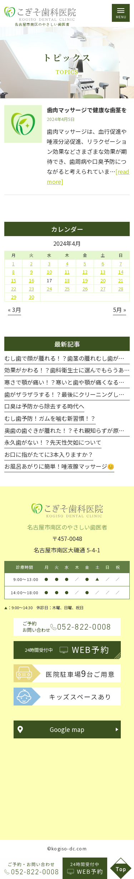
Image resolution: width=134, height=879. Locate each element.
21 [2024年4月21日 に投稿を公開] (120, 280)
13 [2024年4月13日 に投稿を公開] (102, 272)
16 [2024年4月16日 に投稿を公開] (31, 280)
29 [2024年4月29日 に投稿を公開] (13, 297)
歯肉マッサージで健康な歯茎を (87, 110)
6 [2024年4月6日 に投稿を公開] (102, 263)
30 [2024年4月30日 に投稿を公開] (31, 297)
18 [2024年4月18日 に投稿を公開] (67, 280)
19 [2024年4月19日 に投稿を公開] (85, 280)
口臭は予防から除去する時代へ (44, 406)
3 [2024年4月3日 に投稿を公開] (49, 263)
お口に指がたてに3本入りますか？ (48, 454)
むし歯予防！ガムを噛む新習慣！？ (50, 418)
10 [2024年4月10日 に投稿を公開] (49, 272)
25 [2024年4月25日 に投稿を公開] (67, 288)
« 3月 (14, 309)
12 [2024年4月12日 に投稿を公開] (85, 272)
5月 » (119, 309)
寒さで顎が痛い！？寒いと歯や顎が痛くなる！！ (67, 382)
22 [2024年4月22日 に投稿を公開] (13, 288)
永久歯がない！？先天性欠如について (52, 442)
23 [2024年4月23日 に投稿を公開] (31, 288)
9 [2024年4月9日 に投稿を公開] (31, 272)
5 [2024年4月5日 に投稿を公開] (85, 263)
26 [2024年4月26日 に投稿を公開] (85, 288)
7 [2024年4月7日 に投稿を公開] (120, 263)
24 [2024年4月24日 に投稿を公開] (49, 288)
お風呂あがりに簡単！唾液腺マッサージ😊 (59, 466)
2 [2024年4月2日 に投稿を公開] (31, 263)
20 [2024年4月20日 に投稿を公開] (102, 280)
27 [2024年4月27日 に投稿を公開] (102, 288)
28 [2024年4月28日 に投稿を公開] (120, 288)
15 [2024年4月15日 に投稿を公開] (13, 280)
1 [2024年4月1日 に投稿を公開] (13, 263)
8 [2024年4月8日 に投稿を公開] (13, 272)
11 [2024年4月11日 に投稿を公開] (67, 272)
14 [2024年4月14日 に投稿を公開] (120, 272)
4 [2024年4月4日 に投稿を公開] (67, 263)
